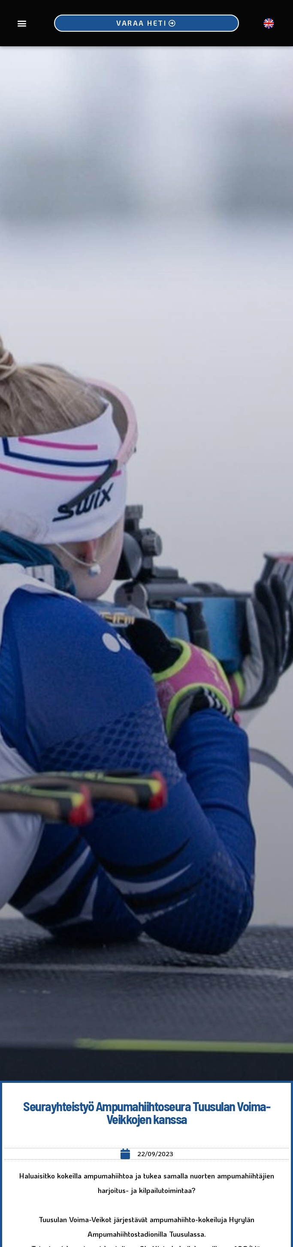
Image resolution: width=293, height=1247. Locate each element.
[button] (22, 23)
